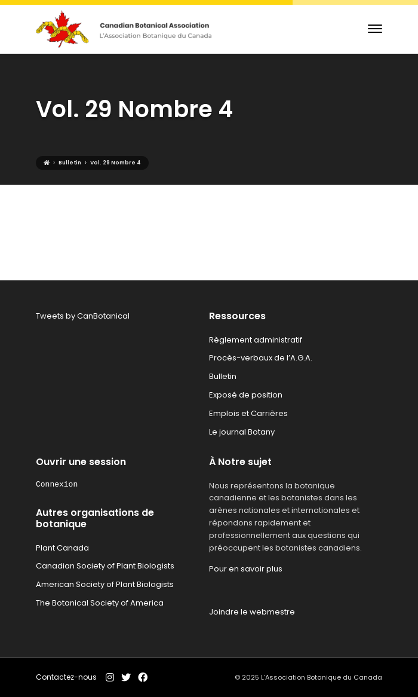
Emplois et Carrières (248, 413)
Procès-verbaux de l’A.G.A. (260, 357)
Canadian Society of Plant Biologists (105, 565)
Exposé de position (245, 395)
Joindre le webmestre (252, 611)
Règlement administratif (255, 340)
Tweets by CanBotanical (83, 316)
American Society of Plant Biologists (105, 584)
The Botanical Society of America (100, 603)
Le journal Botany (242, 432)
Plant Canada (62, 548)
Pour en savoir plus (245, 568)
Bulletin (222, 376)
